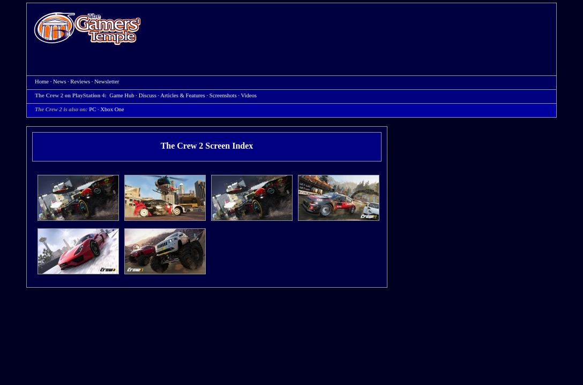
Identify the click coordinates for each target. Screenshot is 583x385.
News (59, 81)
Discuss (147, 95)
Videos (249, 95)
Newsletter (106, 81)
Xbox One (112, 109)
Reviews (80, 81)
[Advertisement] (354, 30)
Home (87, 28)
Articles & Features (182, 95)
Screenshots (223, 95)
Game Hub (121, 95)
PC (92, 109)
